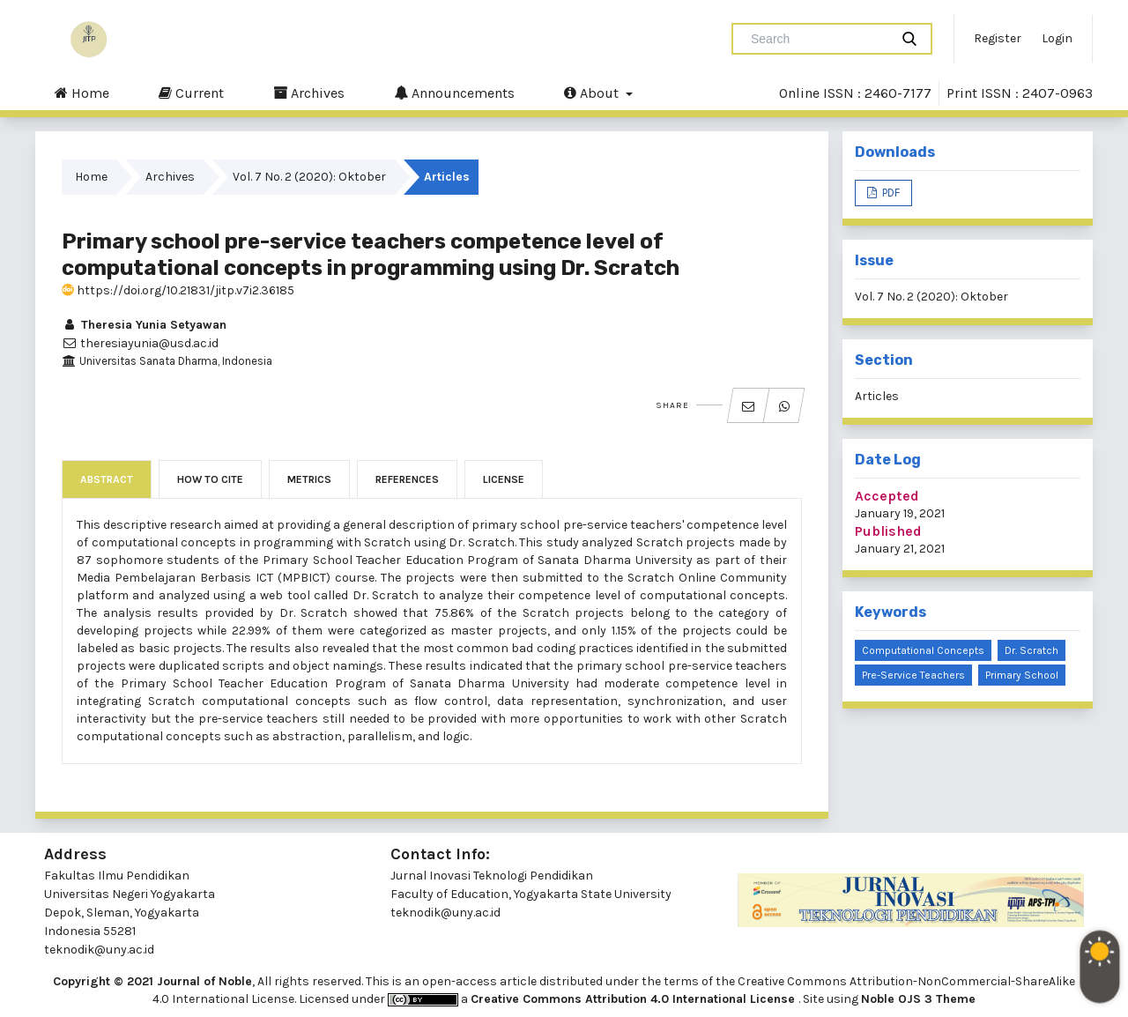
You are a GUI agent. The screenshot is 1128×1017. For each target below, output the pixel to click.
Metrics (309, 479)
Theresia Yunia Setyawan (144, 324)
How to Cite (210, 479)
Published (888, 531)
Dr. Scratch (1031, 650)
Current (191, 92)
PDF (889, 192)
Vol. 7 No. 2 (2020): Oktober (309, 176)
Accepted (887, 495)
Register (997, 38)
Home (82, 92)
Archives (309, 92)
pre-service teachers (913, 675)
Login (1057, 38)
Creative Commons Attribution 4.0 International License (634, 998)
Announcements (454, 92)
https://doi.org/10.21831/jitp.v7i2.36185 (178, 290)
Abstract (106, 479)
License (503, 479)
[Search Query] (817, 39)
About (593, 92)
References (407, 479)
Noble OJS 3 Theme (918, 998)
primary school (1021, 675)
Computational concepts (923, 650)
